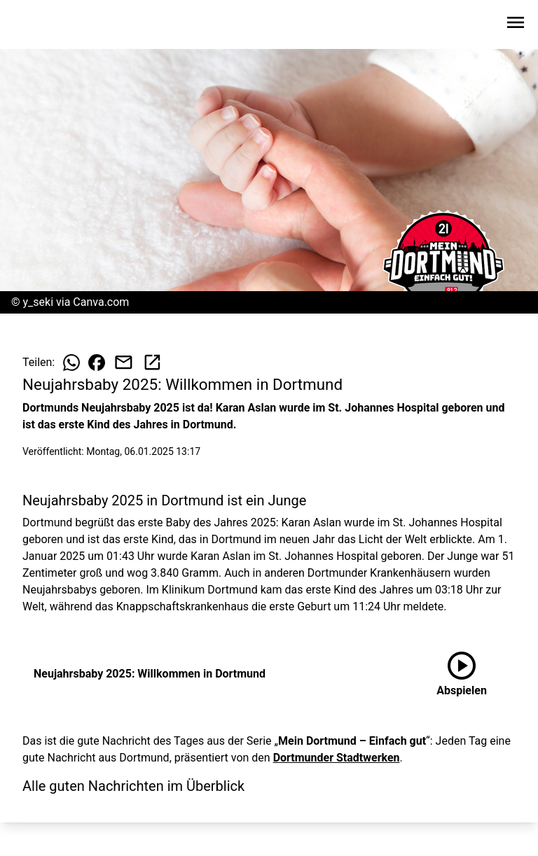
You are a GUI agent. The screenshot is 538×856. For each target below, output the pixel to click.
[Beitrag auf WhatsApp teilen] (71, 362)
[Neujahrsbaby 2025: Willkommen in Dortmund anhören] (461, 674)
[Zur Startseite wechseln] (44, 25)
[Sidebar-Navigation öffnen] (515, 24)
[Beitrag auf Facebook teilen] (96, 362)
